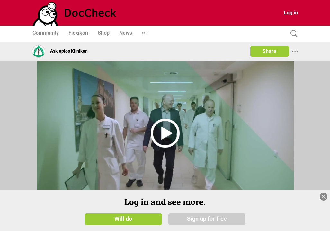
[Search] (292, 34)
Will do (123, 219)
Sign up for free (207, 219)
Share (269, 51)
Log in (291, 13)
